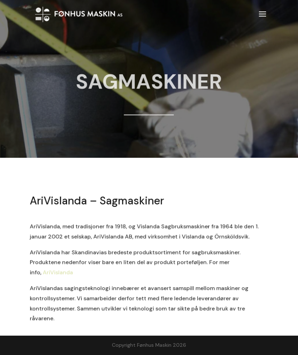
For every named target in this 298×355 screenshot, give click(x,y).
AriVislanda (57, 272)
